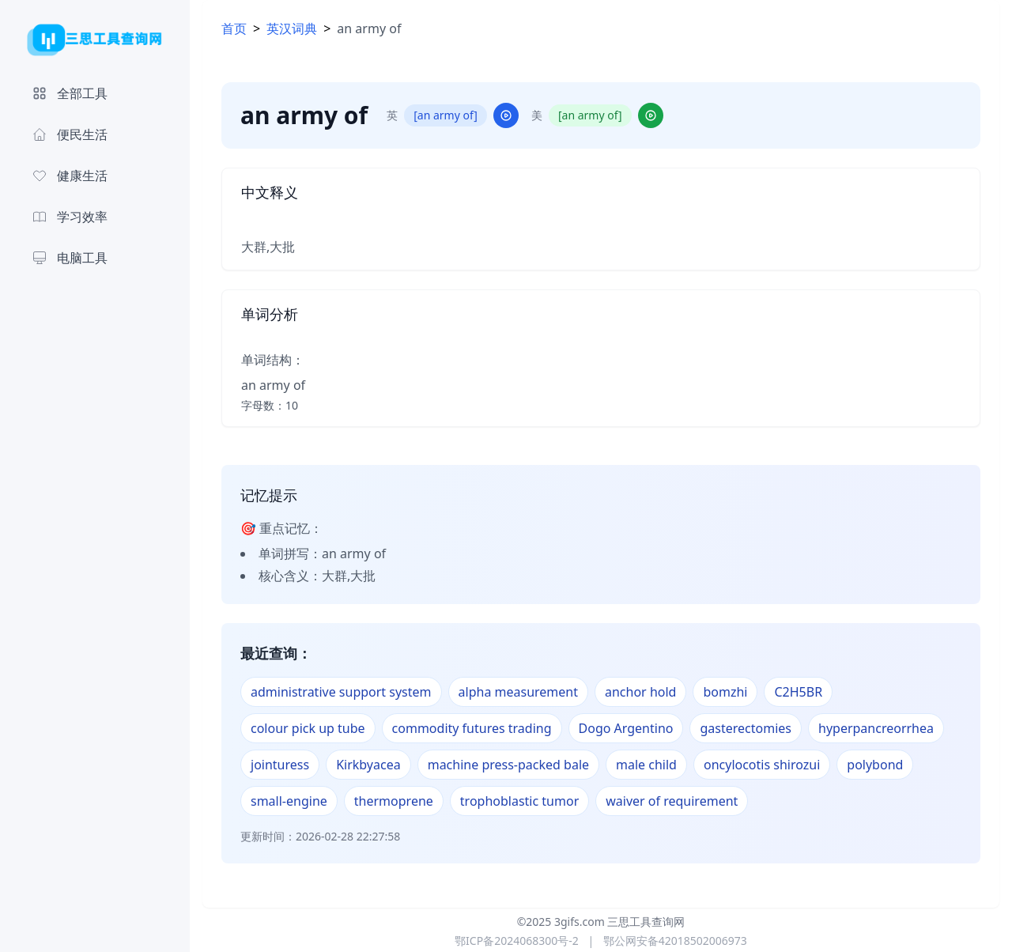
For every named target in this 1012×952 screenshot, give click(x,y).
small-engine (289, 801)
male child (646, 764)
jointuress (280, 764)
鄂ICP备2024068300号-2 (517, 940)
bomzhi (725, 692)
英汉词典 (291, 28)
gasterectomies (745, 728)
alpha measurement (518, 692)
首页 (234, 28)
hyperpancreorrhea (876, 728)
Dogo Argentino (626, 728)
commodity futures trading (472, 728)
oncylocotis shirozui (762, 764)
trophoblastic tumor (519, 801)
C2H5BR (798, 692)
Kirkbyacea (368, 764)
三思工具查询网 (646, 921)
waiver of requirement (672, 801)
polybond (875, 764)
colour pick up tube (308, 728)
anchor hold (640, 692)
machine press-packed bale (508, 764)
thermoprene (393, 801)
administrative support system (341, 692)
